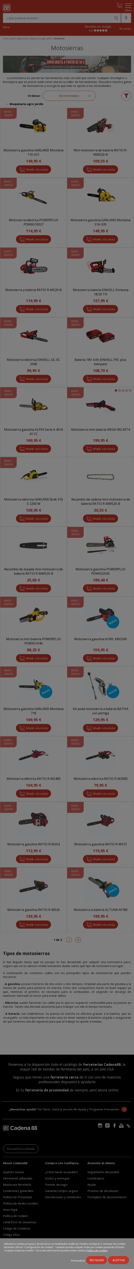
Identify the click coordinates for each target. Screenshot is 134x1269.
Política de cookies (96, 1250)
